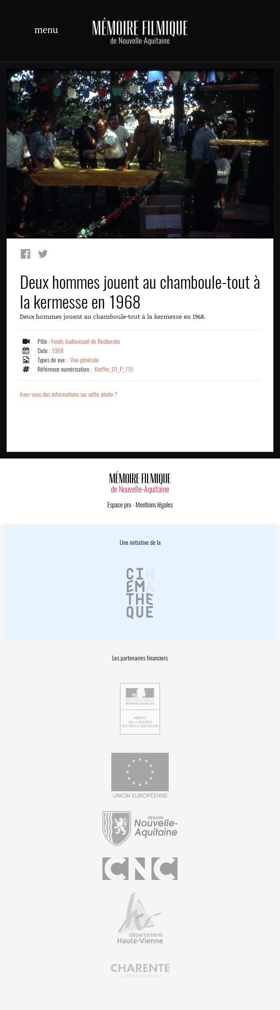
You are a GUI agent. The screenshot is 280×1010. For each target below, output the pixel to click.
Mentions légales (154, 504)
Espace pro (119, 504)
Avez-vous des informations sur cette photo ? (68, 394)
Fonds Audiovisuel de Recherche (85, 341)
